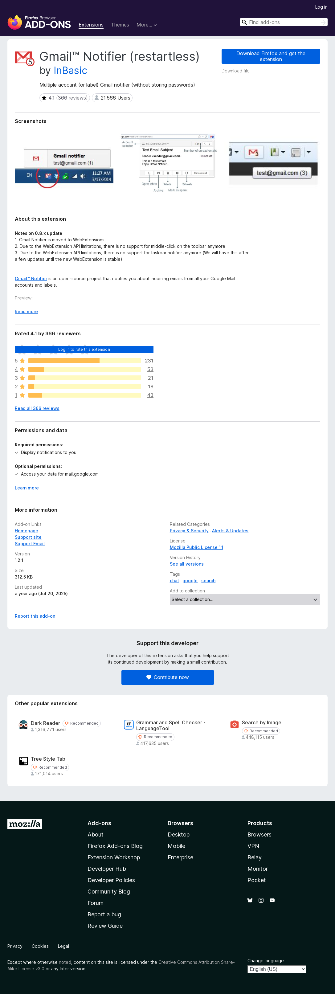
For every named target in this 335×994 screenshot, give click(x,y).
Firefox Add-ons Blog (115, 846)
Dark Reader (45, 723)
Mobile (176, 846)
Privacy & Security (189, 530)
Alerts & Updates (230, 530)
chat (174, 580)
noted (65, 962)
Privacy (14, 946)
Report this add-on (35, 616)
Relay (254, 857)
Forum (96, 903)
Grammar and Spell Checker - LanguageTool (171, 725)
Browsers (259, 834)
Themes (120, 25)
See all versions (187, 564)
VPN (253, 846)
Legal (63, 946)
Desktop (179, 834)
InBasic (70, 70)
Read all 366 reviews (37, 408)
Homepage (26, 530)
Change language (265, 960)
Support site (28, 537)
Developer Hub (107, 868)
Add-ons (99, 823)
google (190, 580)
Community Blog (109, 891)
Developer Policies (111, 880)
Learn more (27, 487)
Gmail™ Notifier (31, 278)
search (208, 580)
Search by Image (261, 723)
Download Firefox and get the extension (270, 56)
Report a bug (104, 914)
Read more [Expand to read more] (26, 311)
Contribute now (167, 677)
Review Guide (105, 925)
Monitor (257, 868)
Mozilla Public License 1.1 (196, 547)
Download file (236, 70)
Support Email (30, 543)
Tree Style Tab (48, 759)
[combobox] (284, 22)
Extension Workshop (114, 857)
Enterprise (180, 857)
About (96, 834)
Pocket (256, 880)
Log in (321, 7)
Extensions (91, 25)
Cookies (40, 946)
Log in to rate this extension (84, 349)
